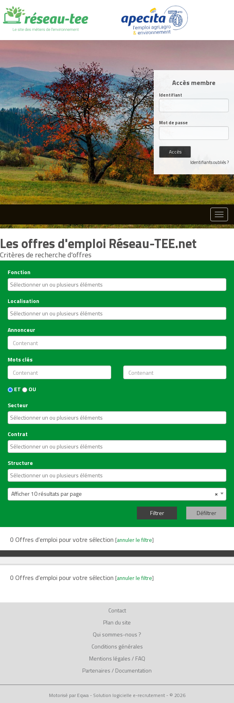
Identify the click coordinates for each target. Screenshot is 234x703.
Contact (117, 610)
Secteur (18, 405)
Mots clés (20, 360)
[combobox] (117, 284)
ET (14, 389)
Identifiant (170, 95)
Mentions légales (109, 658)
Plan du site (117, 622)
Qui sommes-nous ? (117, 634)
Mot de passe (173, 123)
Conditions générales (117, 646)
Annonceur (21, 330)
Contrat (18, 434)
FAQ (140, 658)
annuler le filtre (134, 540)
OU (29, 389)
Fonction (19, 272)
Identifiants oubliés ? (209, 162)
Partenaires (96, 670)
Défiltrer (206, 513)
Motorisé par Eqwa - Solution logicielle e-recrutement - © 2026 (117, 695)
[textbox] (118, 285)
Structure (20, 463)
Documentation (133, 670)
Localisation (23, 301)
